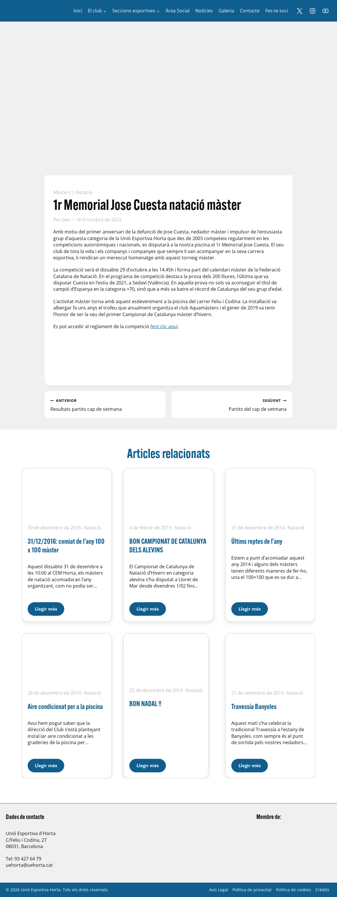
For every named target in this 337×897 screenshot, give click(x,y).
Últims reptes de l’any (256, 541)
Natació (84, 192)
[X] (299, 11)
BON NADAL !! (145, 703)
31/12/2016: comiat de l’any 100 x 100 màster (66, 545)
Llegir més (49, 607)
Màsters (62, 192)
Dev (66, 219)
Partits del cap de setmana (232, 404)
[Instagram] (312, 11)
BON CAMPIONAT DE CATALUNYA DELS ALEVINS (167, 545)
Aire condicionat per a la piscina (65, 706)
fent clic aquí (164, 326)
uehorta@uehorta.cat (29, 865)
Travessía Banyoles (254, 706)
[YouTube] (325, 11)
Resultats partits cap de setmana (105, 404)
